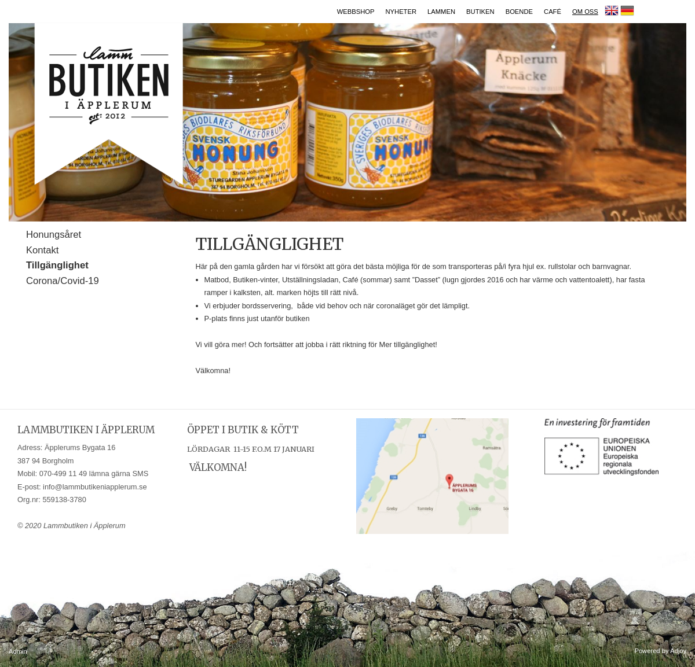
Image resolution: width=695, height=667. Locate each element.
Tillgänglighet (57, 265)
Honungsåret (53, 234)
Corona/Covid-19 (62, 280)
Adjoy (678, 650)
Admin (18, 651)
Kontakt (42, 250)
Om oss (585, 11)
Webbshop (356, 11)
